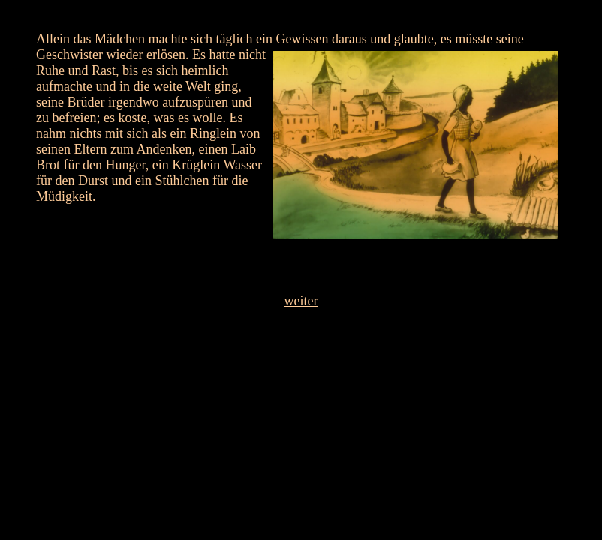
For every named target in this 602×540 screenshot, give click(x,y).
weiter (301, 300)
